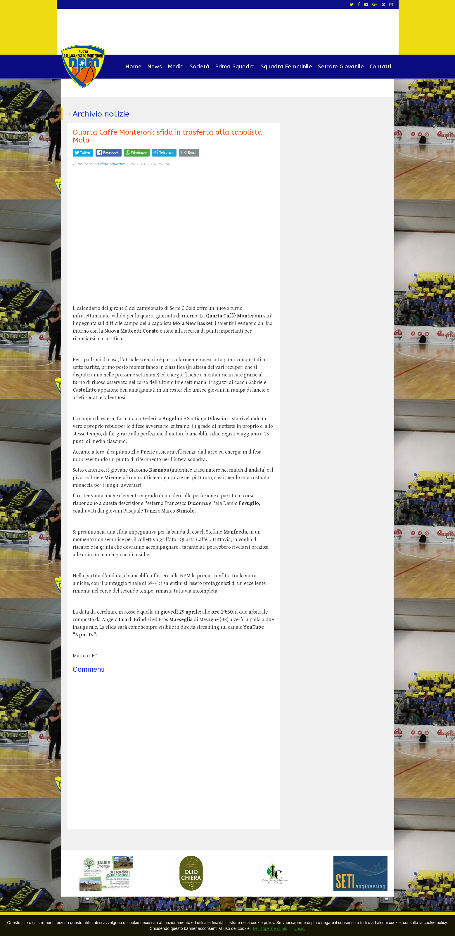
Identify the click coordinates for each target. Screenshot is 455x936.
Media (176, 66)
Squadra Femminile (286, 66)
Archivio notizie (100, 114)
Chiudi (299, 928)
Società (199, 66)
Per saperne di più (270, 928)
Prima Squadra (235, 66)
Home (133, 66)
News (154, 66)
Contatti (380, 66)
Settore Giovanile (341, 66)
